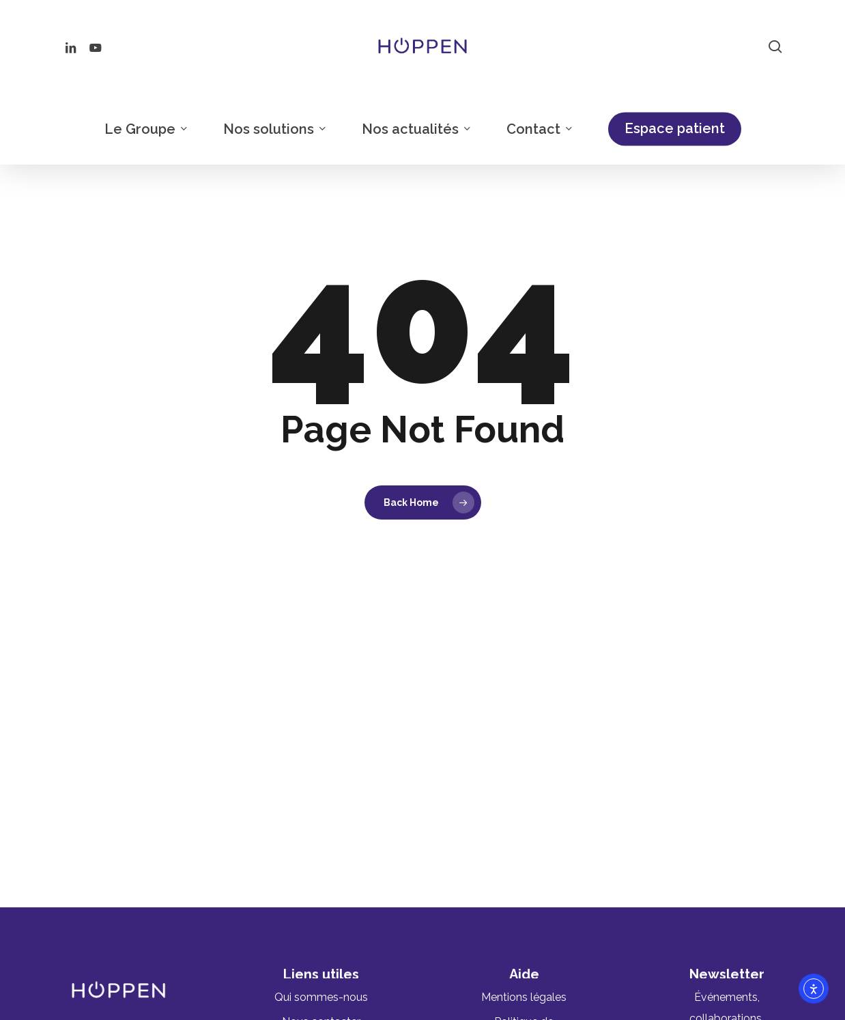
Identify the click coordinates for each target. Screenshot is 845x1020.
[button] (321, 997)
